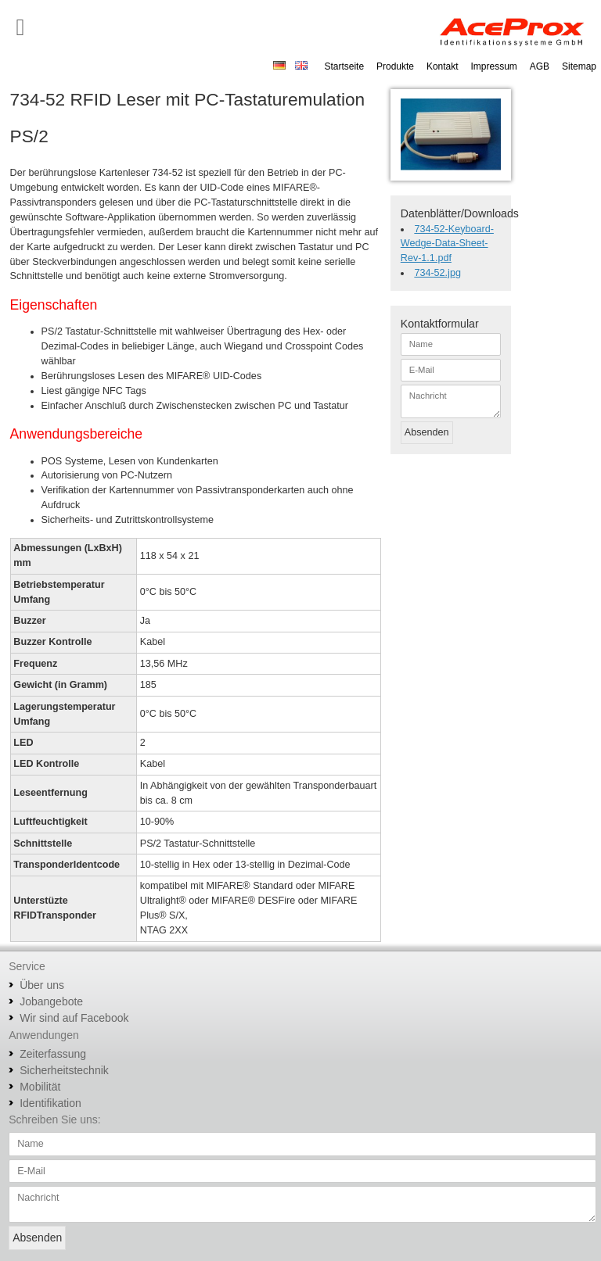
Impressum (494, 66)
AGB (539, 66)
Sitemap (579, 66)
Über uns (42, 985)
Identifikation (50, 1103)
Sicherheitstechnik (64, 1070)
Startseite (344, 66)
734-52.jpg (437, 272)
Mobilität (40, 1086)
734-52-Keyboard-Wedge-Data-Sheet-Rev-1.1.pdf (447, 244)
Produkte (395, 66)
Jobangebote (51, 1001)
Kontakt (442, 66)
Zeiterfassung (53, 1054)
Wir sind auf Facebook (74, 1018)
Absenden (427, 432)
